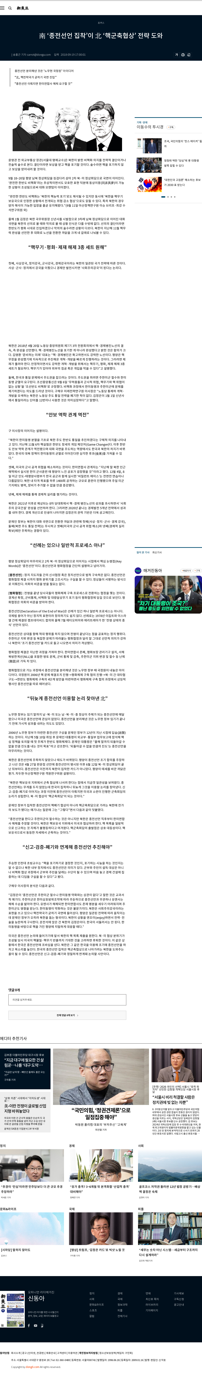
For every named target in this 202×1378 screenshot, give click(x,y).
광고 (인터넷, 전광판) (33, 1353)
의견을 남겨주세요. (22, 999)
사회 (91, 1299)
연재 (148, 1293)
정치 (91, 1293)
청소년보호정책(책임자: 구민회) (116, 1353)
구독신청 (179, 1299)
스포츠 (93, 1310)
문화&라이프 (96, 1304)
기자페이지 (152, 1310)
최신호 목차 (152, 1299)
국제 (120, 1299)
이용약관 (72, 1353)
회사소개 (16, 1353)
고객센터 (61, 1353)
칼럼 (91, 1316)
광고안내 (179, 1304)
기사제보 (179, 1293)
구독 (171, 127)
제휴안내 (51, 1353)
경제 (120, 1293)
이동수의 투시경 (150, 127)
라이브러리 (152, 1304)
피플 (120, 1310)
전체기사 (122, 1316)
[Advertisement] (31, 306)
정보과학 (122, 1304)
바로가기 (187, 570)
